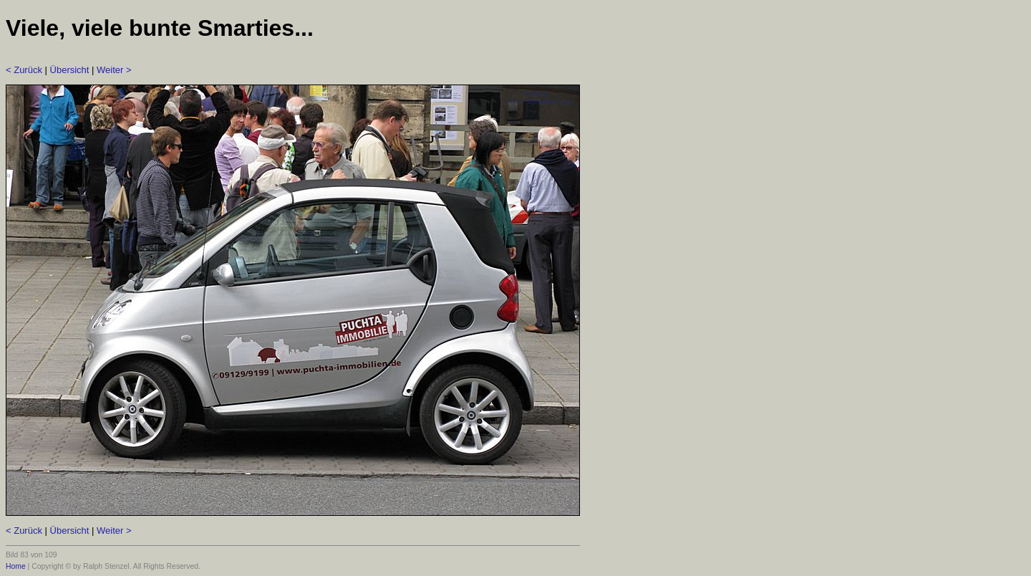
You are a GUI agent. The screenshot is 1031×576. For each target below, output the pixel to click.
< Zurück (24, 69)
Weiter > (114, 69)
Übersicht (69, 69)
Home (16, 566)
